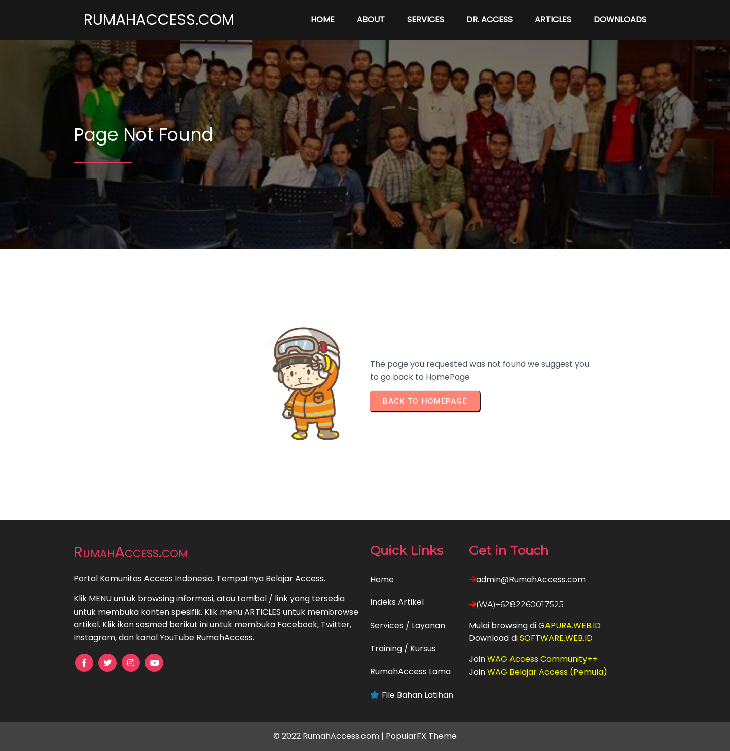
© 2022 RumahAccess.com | (329, 736)
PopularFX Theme (421, 736)
